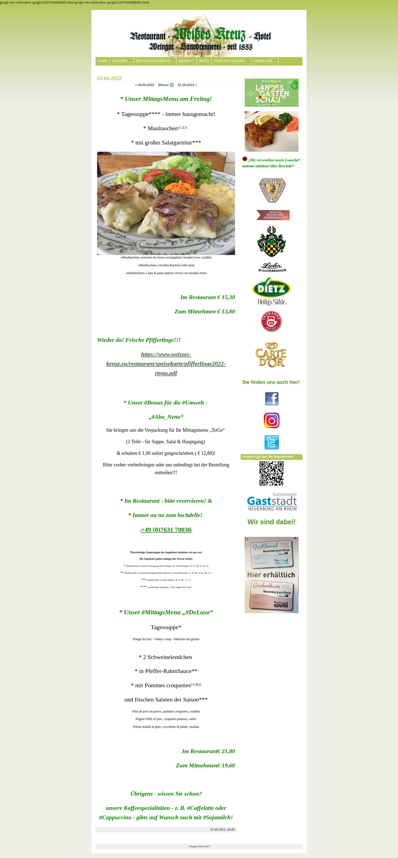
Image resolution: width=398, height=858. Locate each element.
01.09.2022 (187, 85)
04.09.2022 (144, 85)
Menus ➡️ (166, 85)
